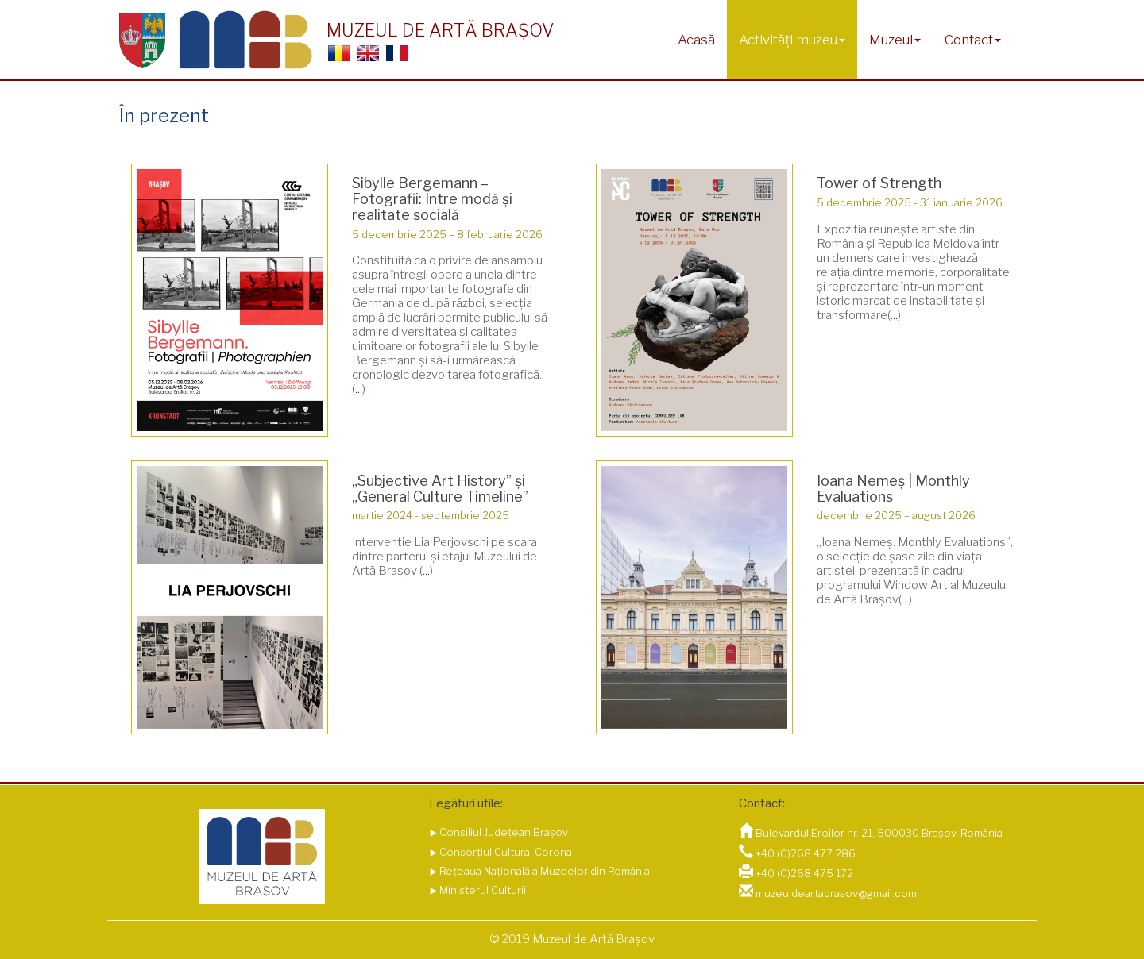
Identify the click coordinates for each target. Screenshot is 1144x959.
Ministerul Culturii (481, 890)
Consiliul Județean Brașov (502, 832)
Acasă (696, 40)
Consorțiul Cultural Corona (504, 851)
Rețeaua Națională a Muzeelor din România (543, 871)
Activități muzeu (792, 40)
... (358, 389)
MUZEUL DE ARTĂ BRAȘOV (440, 30)
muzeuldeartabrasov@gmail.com (836, 893)
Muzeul (895, 40)
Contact (973, 40)
